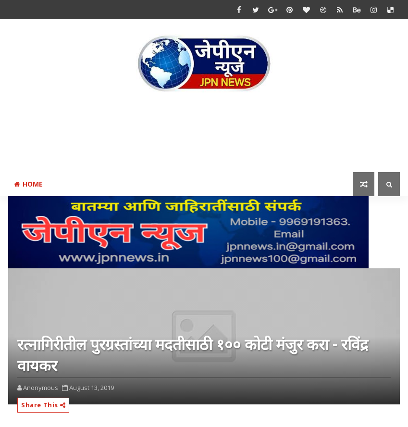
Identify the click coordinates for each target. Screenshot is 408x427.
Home (28, 183)
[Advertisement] (204, 134)
